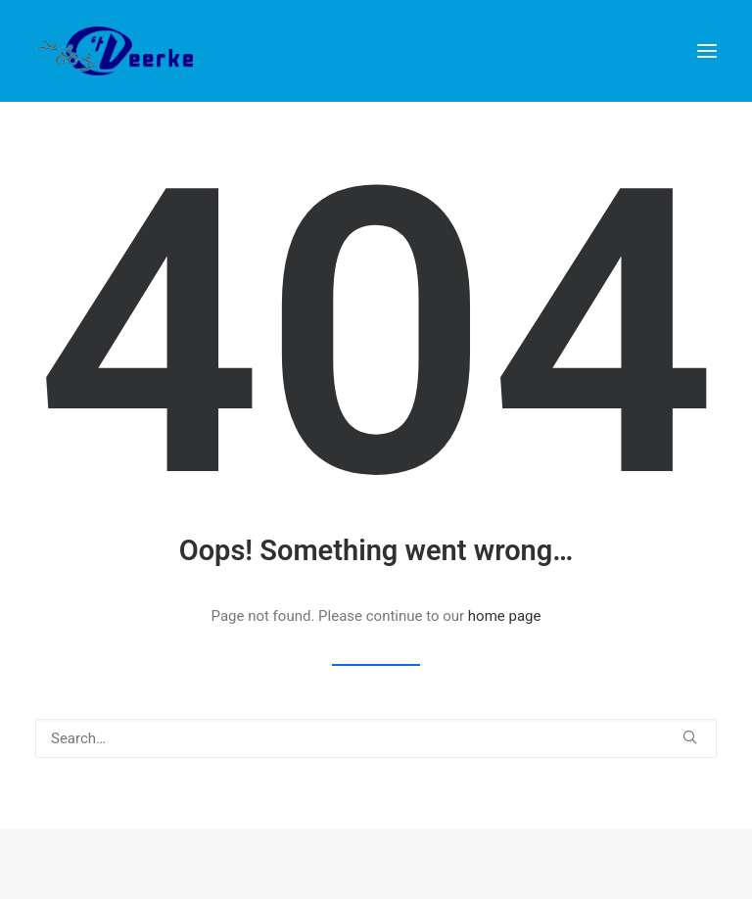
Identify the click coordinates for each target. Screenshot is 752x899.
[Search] (376, 738)
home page (504, 616)
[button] (707, 51)
